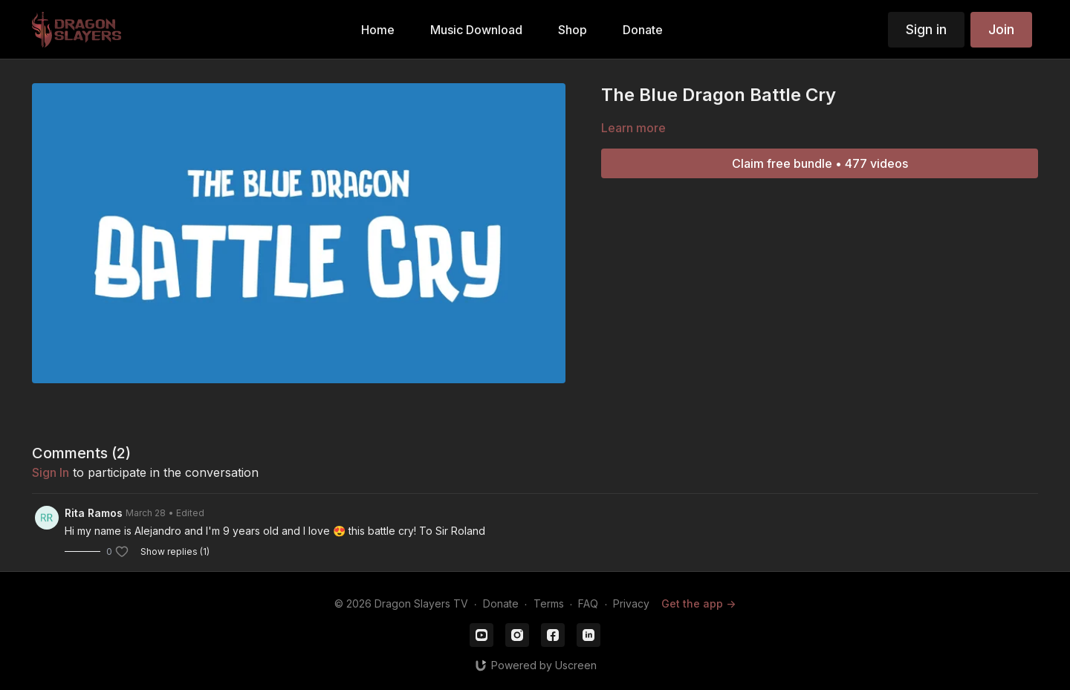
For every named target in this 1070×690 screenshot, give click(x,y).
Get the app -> (698, 603)
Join (1001, 29)
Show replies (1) (175, 551)
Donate (501, 603)
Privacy (631, 603)
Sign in (926, 29)
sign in (50, 472)
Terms (549, 603)
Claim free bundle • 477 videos (820, 163)
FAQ (588, 603)
